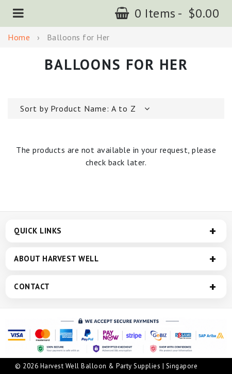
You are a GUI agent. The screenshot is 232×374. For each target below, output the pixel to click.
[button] (18, 13)
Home (19, 37)
